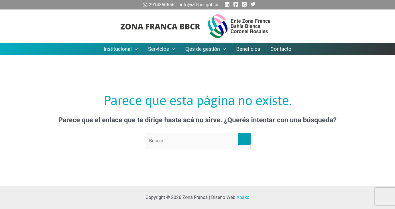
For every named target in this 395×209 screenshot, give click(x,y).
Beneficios (248, 49)
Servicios (161, 49)
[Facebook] (235, 4)
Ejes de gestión (205, 49)
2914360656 (159, 4)
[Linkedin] (227, 4)
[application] (135, 49)
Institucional (121, 49)
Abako (243, 197)
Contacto (280, 49)
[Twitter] (253, 4)
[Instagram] (244, 4)
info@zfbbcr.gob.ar (199, 4)
